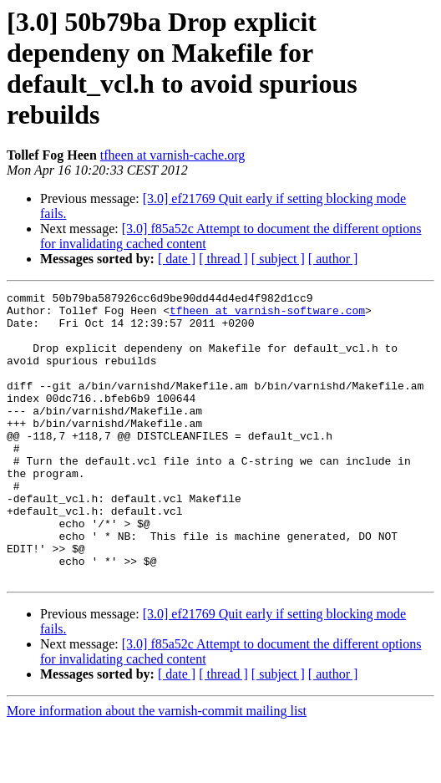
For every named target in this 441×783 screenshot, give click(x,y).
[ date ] (176, 259)
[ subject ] (278, 259)
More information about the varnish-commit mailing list (157, 768)
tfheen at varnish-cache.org (172, 155)
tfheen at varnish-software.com (267, 315)
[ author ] (333, 259)
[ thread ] (223, 259)
